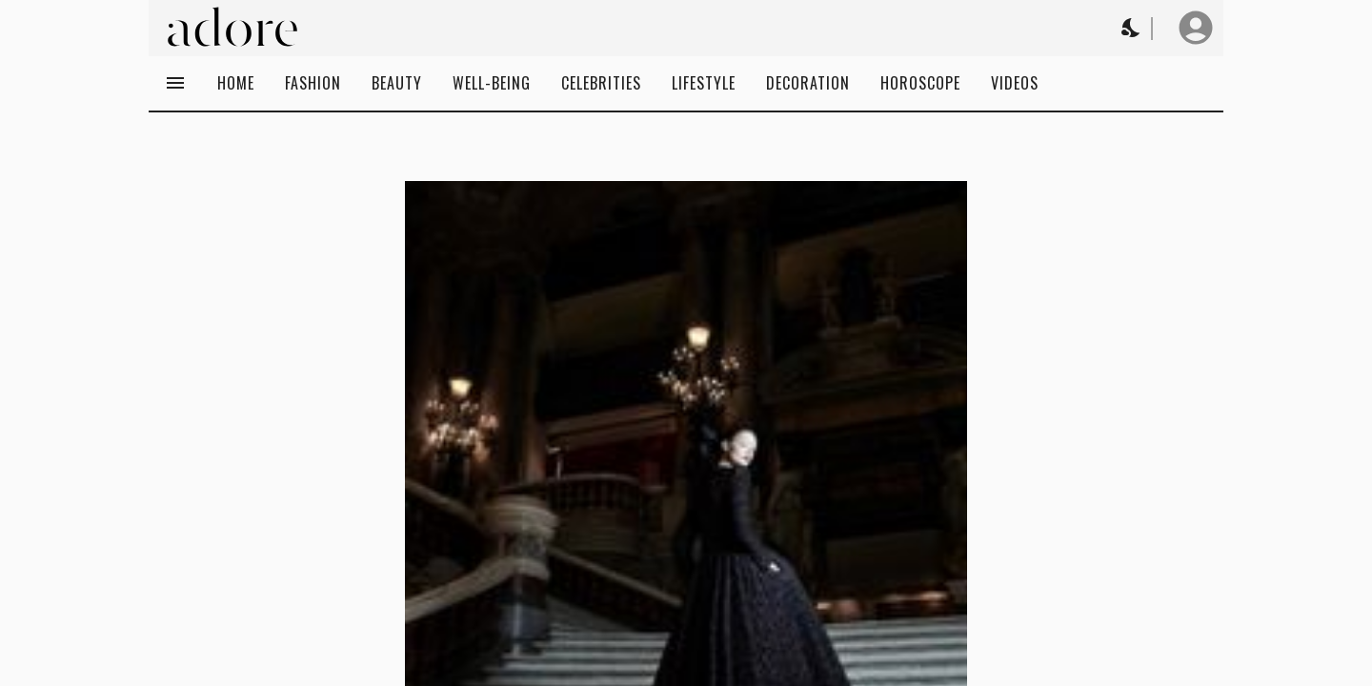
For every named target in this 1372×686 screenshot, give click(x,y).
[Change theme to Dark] (1132, 28)
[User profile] (1195, 27)
